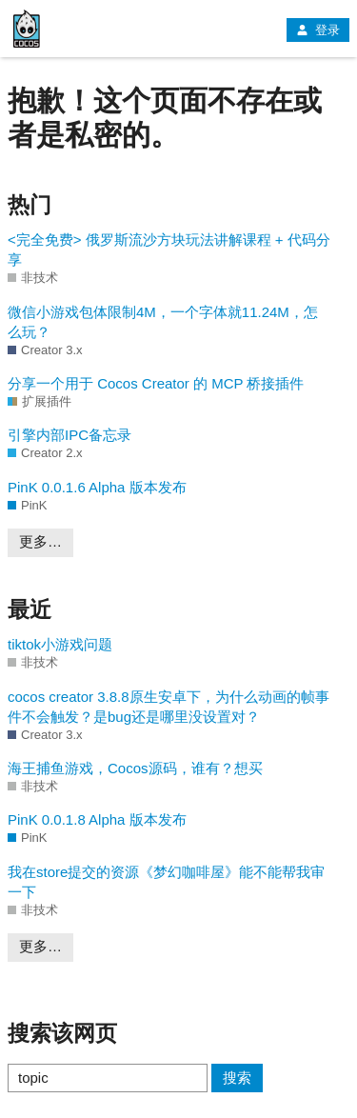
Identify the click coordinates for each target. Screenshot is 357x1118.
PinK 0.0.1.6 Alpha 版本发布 (97, 487)
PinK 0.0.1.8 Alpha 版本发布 (97, 819)
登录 (318, 30)
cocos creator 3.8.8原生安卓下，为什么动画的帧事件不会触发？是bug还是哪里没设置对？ (168, 707)
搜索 (237, 1077)
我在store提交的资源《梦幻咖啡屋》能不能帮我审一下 (166, 882)
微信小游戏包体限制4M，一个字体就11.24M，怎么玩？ (163, 322)
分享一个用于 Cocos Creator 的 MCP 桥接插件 (156, 383)
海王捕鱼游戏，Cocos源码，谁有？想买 (135, 768)
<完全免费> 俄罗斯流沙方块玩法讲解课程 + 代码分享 (169, 249)
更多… (40, 541)
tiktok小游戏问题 (60, 644)
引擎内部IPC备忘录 (69, 435)
